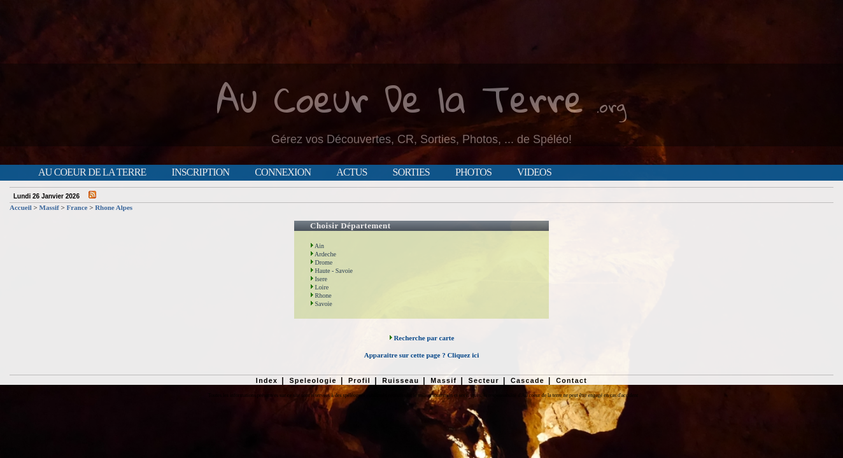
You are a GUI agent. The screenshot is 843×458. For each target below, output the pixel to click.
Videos (534, 172)
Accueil (21, 207)
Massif (49, 207)
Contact (571, 380)
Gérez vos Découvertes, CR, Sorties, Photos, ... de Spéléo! (421, 139)
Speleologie (312, 380)
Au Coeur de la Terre (92, 172)
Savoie (321, 303)
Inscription (200, 172)
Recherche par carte (422, 338)
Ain (317, 245)
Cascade (527, 380)
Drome (321, 262)
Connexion (283, 172)
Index (267, 380)
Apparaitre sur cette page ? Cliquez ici (421, 355)
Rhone (321, 295)
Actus (351, 172)
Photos (473, 172)
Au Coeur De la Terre (400, 98)
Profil (359, 380)
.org (611, 105)
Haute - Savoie (331, 270)
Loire (319, 287)
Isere (318, 278)
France (76, 207)
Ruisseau (400, 380)
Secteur (483, 380)
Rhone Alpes (113, 207)
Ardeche (323, 254)
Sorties (411, 172)
